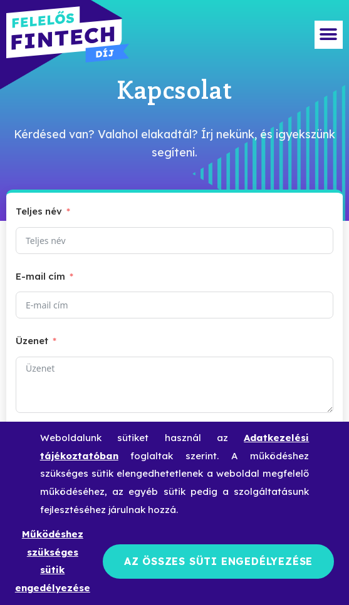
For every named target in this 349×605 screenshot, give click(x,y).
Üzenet (32, 341)
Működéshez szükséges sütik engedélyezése (52, 561)
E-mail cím (40, 276)
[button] (329, 35)
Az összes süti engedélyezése (218, 561)
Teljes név (39, 211)
